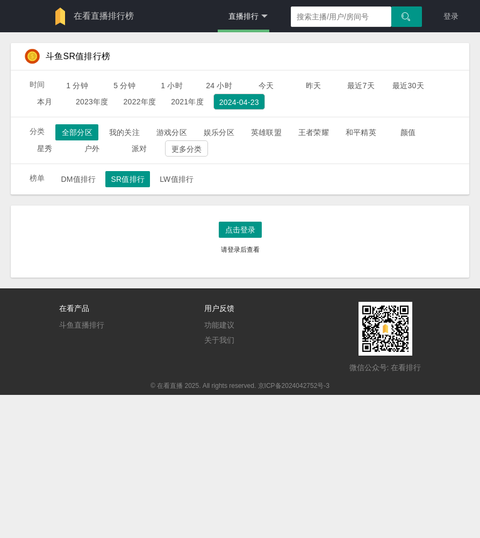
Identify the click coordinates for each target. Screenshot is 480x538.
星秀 (44, 148)
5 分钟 (124, 85)
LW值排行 (177, 179)
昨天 (313, 85)
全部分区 (77, 132)
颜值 (407, 132)
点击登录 (240, 229)
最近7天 (361, 85)
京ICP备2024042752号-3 (293, 386)
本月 (44, 101)
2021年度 (187, 101)
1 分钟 (77, 85)
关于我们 (219, 340)
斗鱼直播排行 (81, 325)
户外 (91, 148)
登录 (450, 16)
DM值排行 (78, 179)
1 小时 (172, 85)
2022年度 (140, 101)
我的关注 (124, 132)
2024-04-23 (239, 102)
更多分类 (186, 149)
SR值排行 (128, 179)
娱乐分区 (219, 132)
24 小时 (219, 85)
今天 (266, 85)
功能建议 (219, 325)
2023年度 (92, 101)
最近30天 (408, 85)
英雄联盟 (266, 132)
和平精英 (361, 132)
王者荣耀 (313, 132)
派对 (139, 148)
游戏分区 (171, 132)
